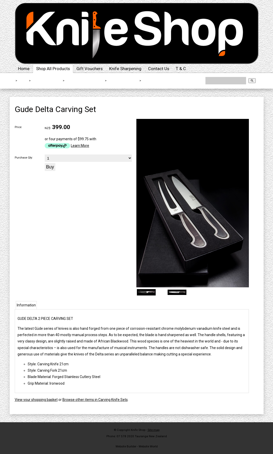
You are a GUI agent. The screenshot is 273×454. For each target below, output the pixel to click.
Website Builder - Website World (137, 446)
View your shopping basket (36, 400)
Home (23, 68)
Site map (153, 430)
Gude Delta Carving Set (162, 80)
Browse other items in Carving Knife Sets (95, 400)
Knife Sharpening (125, 68)
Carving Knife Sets (123, 80)
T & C (181, 68)
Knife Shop (138, 430)
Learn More (80, 146)
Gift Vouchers (89, 68)
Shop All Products (53, 68)
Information (26, 305)
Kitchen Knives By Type (85, 80)
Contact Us (158, 68)
